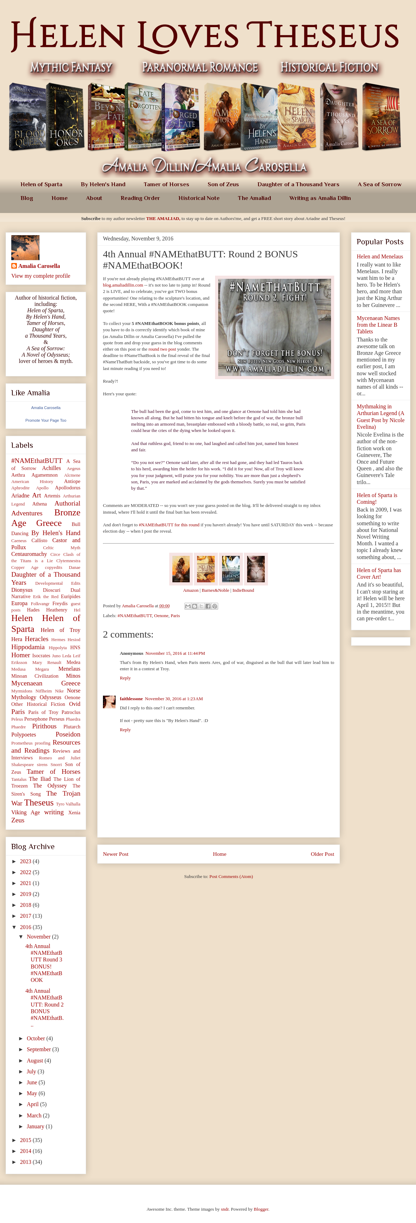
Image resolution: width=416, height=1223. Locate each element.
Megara (42, 669)
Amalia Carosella (39, 266)
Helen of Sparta (41, 184)
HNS (75, 647)
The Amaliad (254, 198)
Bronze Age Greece (45, 517)
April (33, 1104)
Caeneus (18, 540)
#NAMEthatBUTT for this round (169, 524)
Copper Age (24, 567)
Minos (73, 676)
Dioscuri (52, 590)
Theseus (39, 802)
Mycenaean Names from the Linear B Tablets (378, 324)
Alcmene (72, 475)
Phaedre (18, 727)
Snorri (56, 764)
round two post (162, 349)
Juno (56, 655)
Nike (59, 691)
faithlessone (131, 698)
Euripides (70, 596)
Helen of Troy (60, 630)
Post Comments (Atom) (231, 876)
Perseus (57, 719)
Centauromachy (29, 554)
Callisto (39, 540)
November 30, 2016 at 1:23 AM (174, 698)
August (35, 1061)
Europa (19, 603)
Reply (125, 678)
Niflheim (44, 691)
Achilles (51, 468)
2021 (26, 883)
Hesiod (74, 639)
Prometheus (21, 743)
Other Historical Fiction (38, 704)
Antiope (72, 481)
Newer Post (115, 854)
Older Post (322, 854)
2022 (26, 872)
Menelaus (69, 669)
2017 (26, 916)
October (37, 1038)
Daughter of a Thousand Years (298, 184)
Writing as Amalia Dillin (320, 198)
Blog (26, 198)
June (32, 1082)
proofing (42, 743)
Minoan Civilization (35, 676)
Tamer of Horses (166, 184)
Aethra (18, 475)
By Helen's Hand (103, 184)
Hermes (58, 639)
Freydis (60, 603)
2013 (26, 1162)
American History (32, 481)
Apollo (42, 487)
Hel (77, 610)
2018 (26, 905)
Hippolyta (58, 647)
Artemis (52, 495)
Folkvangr (40, 603)
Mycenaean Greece (45, 683)
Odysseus (50, 697)
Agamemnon (44, 475)
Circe (55, 554)
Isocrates (41, 655)
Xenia (74, 812)
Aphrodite (20, 487)
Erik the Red (46, 596)
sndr (225, 1209)
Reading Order (140, 198)
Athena (39, 504)
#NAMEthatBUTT (135, 615)
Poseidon (68, 734)
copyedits (53, 567)
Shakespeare (22, 764)
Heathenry (56, 610)
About (94, 198)
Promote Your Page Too (45, 420)
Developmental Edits (57, 583)
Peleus (17, 719)
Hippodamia (28, 647)
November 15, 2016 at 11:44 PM (175, 653)
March (35, 1115)
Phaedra (73, 719)
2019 (26, 894)
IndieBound (243, 590)
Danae (74, 567)
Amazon (190, 590)
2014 (26, 1151)
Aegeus (73, 468)
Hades (33, 610)
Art (36, 495)
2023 (26, 861)
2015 (26, 1140)
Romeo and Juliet (59, 757)
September (39, 1049)
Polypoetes (23, 735)
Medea (73, 662)
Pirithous (44, 726)
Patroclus (70, 712)
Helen (22, 618)
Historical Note (199, 198)
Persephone (36, 719)
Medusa (18, 669)
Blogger (261, 1209)
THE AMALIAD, (163, 218)
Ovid (74, 704)
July (32, 1071)
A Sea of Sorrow (380, 184)
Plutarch (71, 726)
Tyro (60, 804)
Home (59, 198)
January (36, 1126)
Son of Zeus (223, 184)
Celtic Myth (61, 547)
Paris (175, 615)
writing (53, 812)
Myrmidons (21, 691)
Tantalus (18, 779)
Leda (66, 655)
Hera (16, 639)
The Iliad (40, 779)
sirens (42, 764)
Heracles (36, 638)
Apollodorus (67, 487)
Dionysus (21, 590)
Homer (20, 655)
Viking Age (25, 812)
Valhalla (73, 804)
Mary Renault (46, 662)
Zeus (17, 820)
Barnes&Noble (215, 590)
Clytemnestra (68, 560)
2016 (26, 927)
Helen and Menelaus (380, 256)
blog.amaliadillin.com (123, 285)
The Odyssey (50, 786)
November (39, 937)
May (32, 1093)
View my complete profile (40, 276)
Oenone (161, 615)
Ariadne (20, 495)
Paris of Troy (43, 712)
